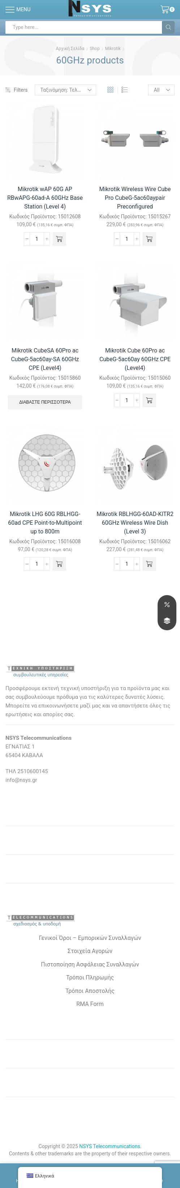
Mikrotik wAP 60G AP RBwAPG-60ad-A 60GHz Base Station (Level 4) (45, 198)
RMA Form (89, 1004)
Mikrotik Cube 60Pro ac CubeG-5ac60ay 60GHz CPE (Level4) (135, 359)
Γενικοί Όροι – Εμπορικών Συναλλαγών (90, 938)
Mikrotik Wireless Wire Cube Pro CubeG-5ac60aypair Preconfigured (135, 198)
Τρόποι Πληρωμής (90, 977)
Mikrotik (113, 48)
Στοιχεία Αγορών (90, 951)
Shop (94, 48)
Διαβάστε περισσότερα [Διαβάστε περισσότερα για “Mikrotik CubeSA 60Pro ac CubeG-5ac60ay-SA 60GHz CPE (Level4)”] (45, 402)
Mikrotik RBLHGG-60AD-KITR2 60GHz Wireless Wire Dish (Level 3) (135, 523)
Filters (16, 90)
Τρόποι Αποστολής (90, 990)
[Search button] (168, 27)
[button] (60, 239)
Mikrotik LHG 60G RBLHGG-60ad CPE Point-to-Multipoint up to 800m (45, 523)
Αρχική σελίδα (70, 48)
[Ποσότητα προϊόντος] (37, 239)
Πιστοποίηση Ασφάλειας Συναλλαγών (90, 964)
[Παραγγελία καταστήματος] (66, 89)
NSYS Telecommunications (109, 1146)
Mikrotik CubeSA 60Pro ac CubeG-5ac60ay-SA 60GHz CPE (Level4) (45, 359)
